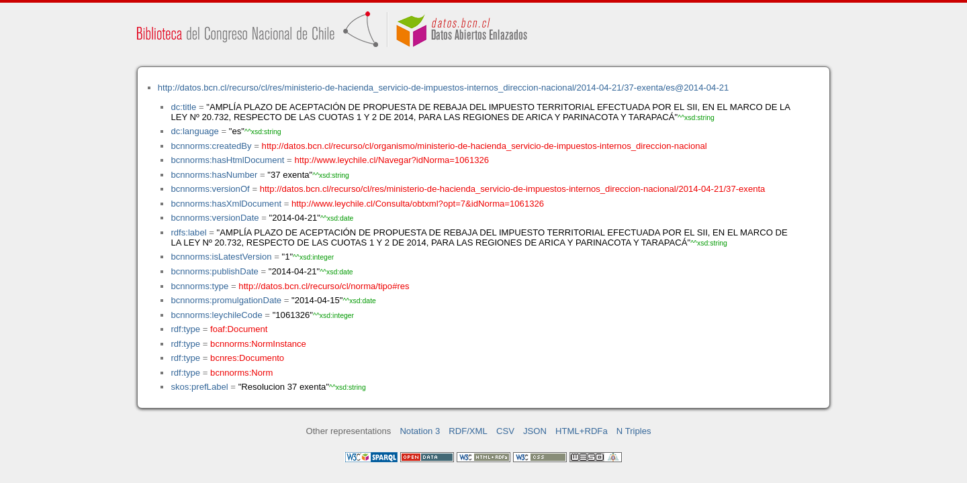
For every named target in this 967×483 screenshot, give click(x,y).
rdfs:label (188, 232)
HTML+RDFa (581, 431)
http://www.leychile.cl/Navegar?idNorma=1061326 (391, 160)
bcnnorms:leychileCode (216, 315)
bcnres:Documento (247, 358)
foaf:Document (238, 329)
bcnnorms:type (199, 286)
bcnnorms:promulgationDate (226, 300)
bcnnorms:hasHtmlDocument (227, 160)
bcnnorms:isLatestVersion (221, 257)
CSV (505, 431)
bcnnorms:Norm (241, 373)
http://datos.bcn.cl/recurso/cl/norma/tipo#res (323, 286)
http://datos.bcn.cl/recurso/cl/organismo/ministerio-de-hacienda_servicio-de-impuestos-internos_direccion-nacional (484, 146)
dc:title (183, 107)
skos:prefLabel (199, 387)
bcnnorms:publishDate (214, 271)
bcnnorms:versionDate (215, 218)
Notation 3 (420, 431)
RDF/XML (468, 431)
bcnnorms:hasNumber (214, 175)
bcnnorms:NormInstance (258, 344)
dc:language (194, 131)
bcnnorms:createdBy (211, 146)
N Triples (633, 431)
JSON (535, 431)
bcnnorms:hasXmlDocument (226, 204)
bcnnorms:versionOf (210, 189)
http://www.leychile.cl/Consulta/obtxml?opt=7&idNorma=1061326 (417, 204)
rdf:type (185, 329)
